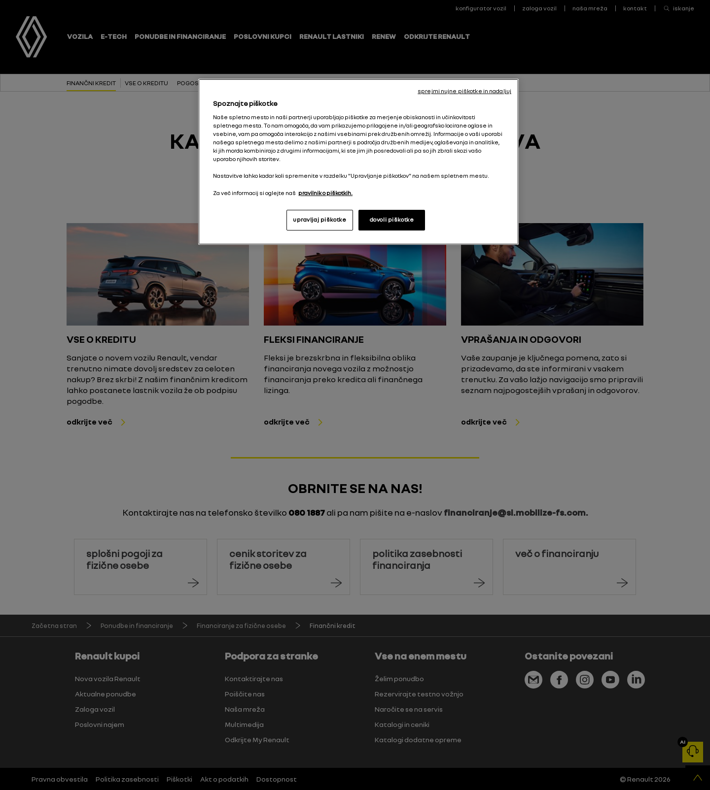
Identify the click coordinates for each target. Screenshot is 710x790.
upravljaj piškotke (319, 219)
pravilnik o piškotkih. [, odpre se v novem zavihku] (325, 193)
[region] (358, 161)
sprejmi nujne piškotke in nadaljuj (464, 91)
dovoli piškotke (392, 219)
